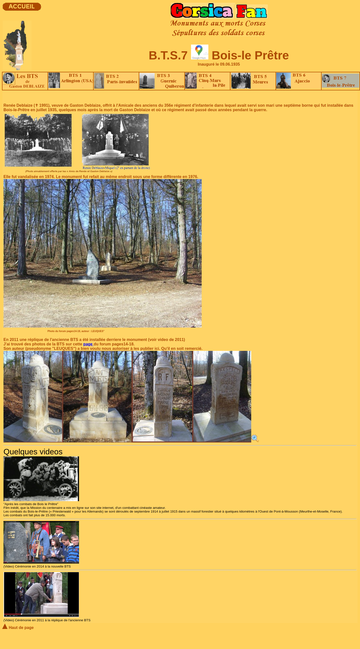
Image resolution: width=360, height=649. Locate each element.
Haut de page (18, 627)
